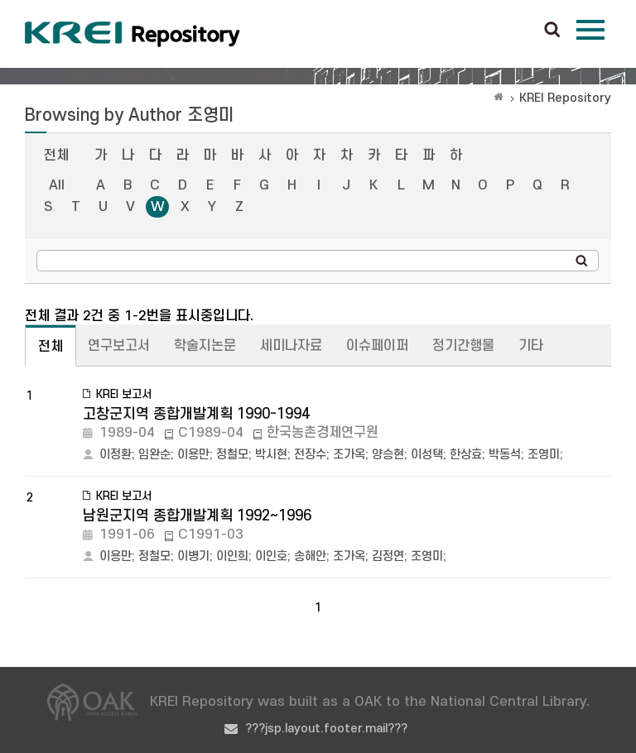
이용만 (193, 455)
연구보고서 (119, 345)
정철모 (232, 455)
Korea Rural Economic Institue (132, 34)
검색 (552, 30)
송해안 (310, 556)
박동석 (505, 455)
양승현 (388, 455)
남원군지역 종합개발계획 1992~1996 (197, 516)
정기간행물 (463, 345)
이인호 (271, 556)
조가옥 (349, 455)
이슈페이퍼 (377, 345)
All (57, 185)
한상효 (466, 455)
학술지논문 (205, 345)
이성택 (427, 455)
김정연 (388, 556)
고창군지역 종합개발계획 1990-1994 (196, 414)
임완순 (154, 455)
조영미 (544, 455)
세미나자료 (291, 345)
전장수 (310, 455)
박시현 (271, 455)
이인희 (232, 556)
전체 (56, 155)
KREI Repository (565, 98)
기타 (530, 345)
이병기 (193, 556)
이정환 (115, 455)
